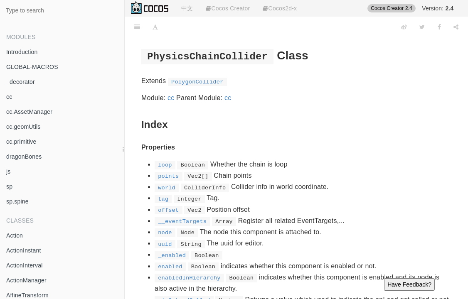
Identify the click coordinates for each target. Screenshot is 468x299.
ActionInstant (23, 250)
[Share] (456, 27)
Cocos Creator (228, 8)
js (8, 171)
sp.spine (17, 201)
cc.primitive (21, 141)
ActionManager (26, 280)
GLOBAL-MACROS (32, 67)
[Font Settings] (155, 27)
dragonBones (24, 156)
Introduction (22, 52)
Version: (437, 8)
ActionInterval (24, 265)
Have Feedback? (409, 284)
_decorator (20, 81)
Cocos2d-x (280, 8)
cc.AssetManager (29, 111)
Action (14, 235)
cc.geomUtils (23, 126)
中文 (187, 8)
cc (9, 96)
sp (9, 186)
